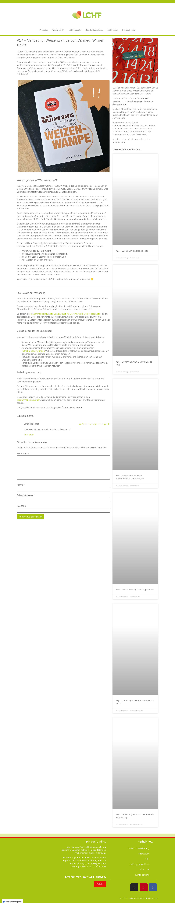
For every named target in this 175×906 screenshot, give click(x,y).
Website (21, 506)
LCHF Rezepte (75, 30)
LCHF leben (113, 30)
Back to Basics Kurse (94, 30)
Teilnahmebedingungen (33, 351)
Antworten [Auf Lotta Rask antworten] (29, 434)
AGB (147, 859)
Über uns (144, 869)
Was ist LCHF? (58, 30)
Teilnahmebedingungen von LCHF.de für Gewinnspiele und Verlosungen (65, 314)
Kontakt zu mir (142, 875)
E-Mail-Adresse (26, 495)
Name (21, 485)
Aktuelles (44, 30)
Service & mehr (128, 30)
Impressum (143, 854)
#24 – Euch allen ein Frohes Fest (132, 251)
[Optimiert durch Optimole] (12, 901)
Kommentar (24, 453)
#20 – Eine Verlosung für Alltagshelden (135, 589)
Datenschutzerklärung (138, 848)
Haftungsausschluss (139, 864)
